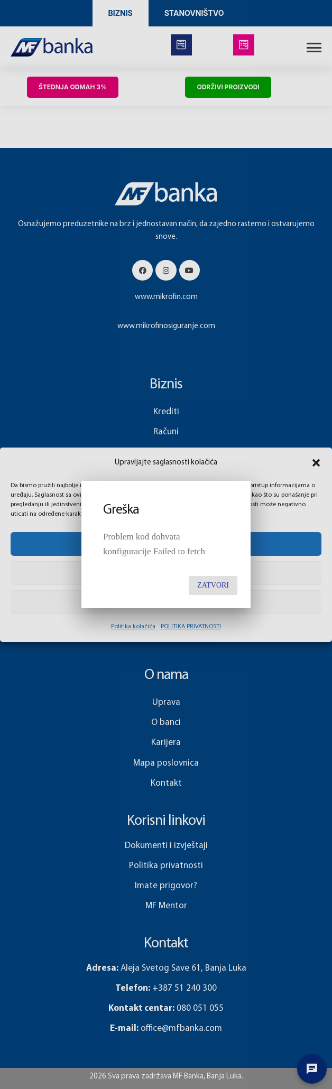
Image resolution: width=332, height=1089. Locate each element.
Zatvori (213, 585)
